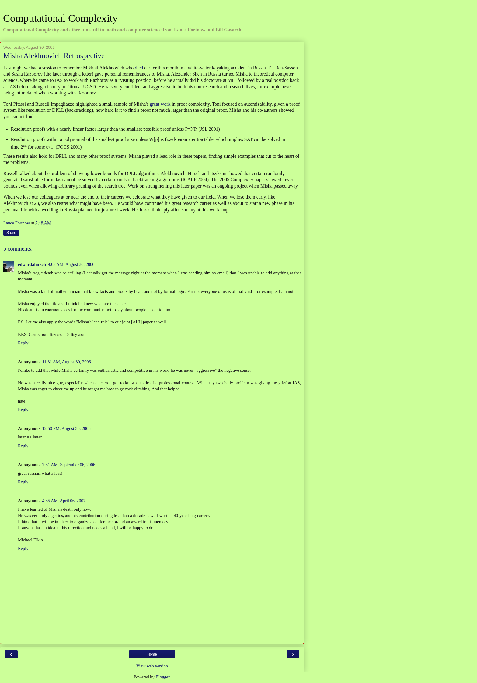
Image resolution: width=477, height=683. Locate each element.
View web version (152, 666)
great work (160, 104)
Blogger (162, 676)
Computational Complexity (60, 18)
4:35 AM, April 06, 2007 (63, 500)
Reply (23, 342)
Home (152, 654)
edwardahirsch (32, 264)
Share (11, 233)
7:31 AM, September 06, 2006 (68, 464)
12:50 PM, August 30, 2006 (66, 428)
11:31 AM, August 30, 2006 (66, 361)
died (139, 67)
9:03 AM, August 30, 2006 (71, 264)
